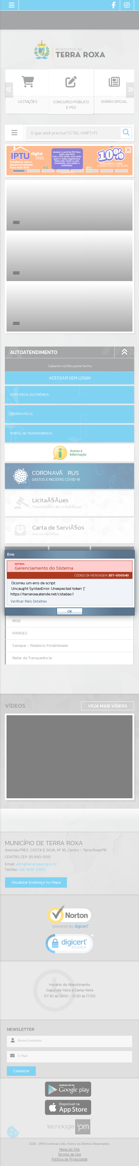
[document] (69, 583)
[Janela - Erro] (70, 583)
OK (69, 611)
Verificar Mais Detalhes (28, 601)
